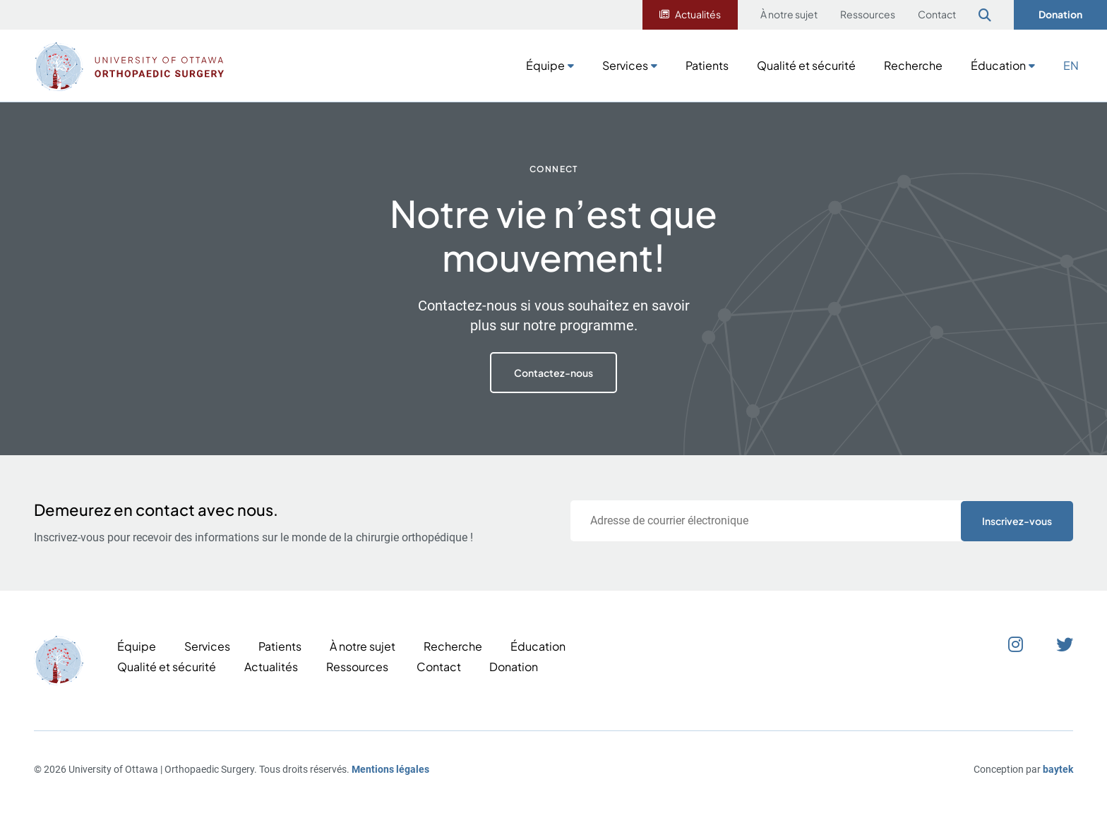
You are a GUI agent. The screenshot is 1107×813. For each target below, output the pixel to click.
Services (625, 65)
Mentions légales (390, 769)
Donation (1060, 14)
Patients (707, 65)
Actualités (698, 14)
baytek (1058, 769)
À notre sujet (789, 14)
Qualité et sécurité (806, 65)
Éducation (998, 65)
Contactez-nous (553, 372)
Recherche (913, 65)
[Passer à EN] (1071, 64)
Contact (937, 14)
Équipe (545, 65)
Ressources (867, 14)
